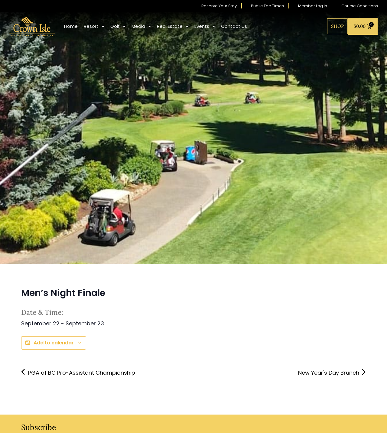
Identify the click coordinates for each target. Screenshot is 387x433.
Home (71, 26)
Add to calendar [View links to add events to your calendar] (53, 343)
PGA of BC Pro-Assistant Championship (78, 372)
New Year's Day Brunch (332, 372)
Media (141, 26)
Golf (117, 26)
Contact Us (234, 26)
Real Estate (172, 26)
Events (204, 26)
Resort (94, 26)
